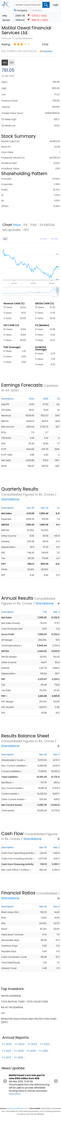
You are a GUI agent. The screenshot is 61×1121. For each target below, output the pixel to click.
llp (3, 1013)
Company (21, 10)
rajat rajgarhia (12, 1007)
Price (17, 225)
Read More (14, 1093)
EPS (26, 230)
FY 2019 (31, 1051)
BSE (12, 62)
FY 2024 (19, 1044)
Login (55, 4)
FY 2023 (32, 1044)
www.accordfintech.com (17, 1108)
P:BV (33, 225)
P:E (26, 225)
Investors (37, 10)
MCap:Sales (12, 230)
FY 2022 (45, 1044)
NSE (5, 62)
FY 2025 (7, 1044)
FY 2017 (6, 1057)
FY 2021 (6, 1051)
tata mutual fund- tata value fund (24, 1001)
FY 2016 (18, 1057)
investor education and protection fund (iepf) (28, 1020)
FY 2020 (19, 1051)
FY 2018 (43, 1051)
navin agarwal (11, 996)
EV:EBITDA (47, 225)
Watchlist (47, 51)
